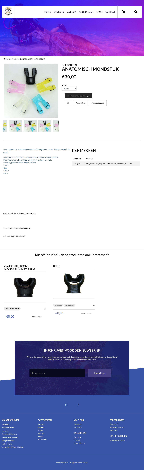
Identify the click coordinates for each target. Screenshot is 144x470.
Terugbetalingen (8, 440)
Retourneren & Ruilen (10, 437)
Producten (16, 59)
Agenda (71, 12)
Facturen (5, 431)
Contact (110, 12)
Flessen (40, 433)
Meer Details (37, 317)
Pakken (41, 424)
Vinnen (40, 436)
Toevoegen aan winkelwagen (78, 96)
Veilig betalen (7, 444)
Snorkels (41, 427)
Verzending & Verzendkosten (13, 447)
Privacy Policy (79, 443)
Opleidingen (86, 12)
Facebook (78, 424)
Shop (99, 12)
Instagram (78, 427)
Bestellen (5, 424)
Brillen (40, 430)
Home (47, 12)
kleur (64, 85)
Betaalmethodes (8, 427)
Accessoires (42, 439)
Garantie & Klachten (9, 434)
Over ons (59, 12)
